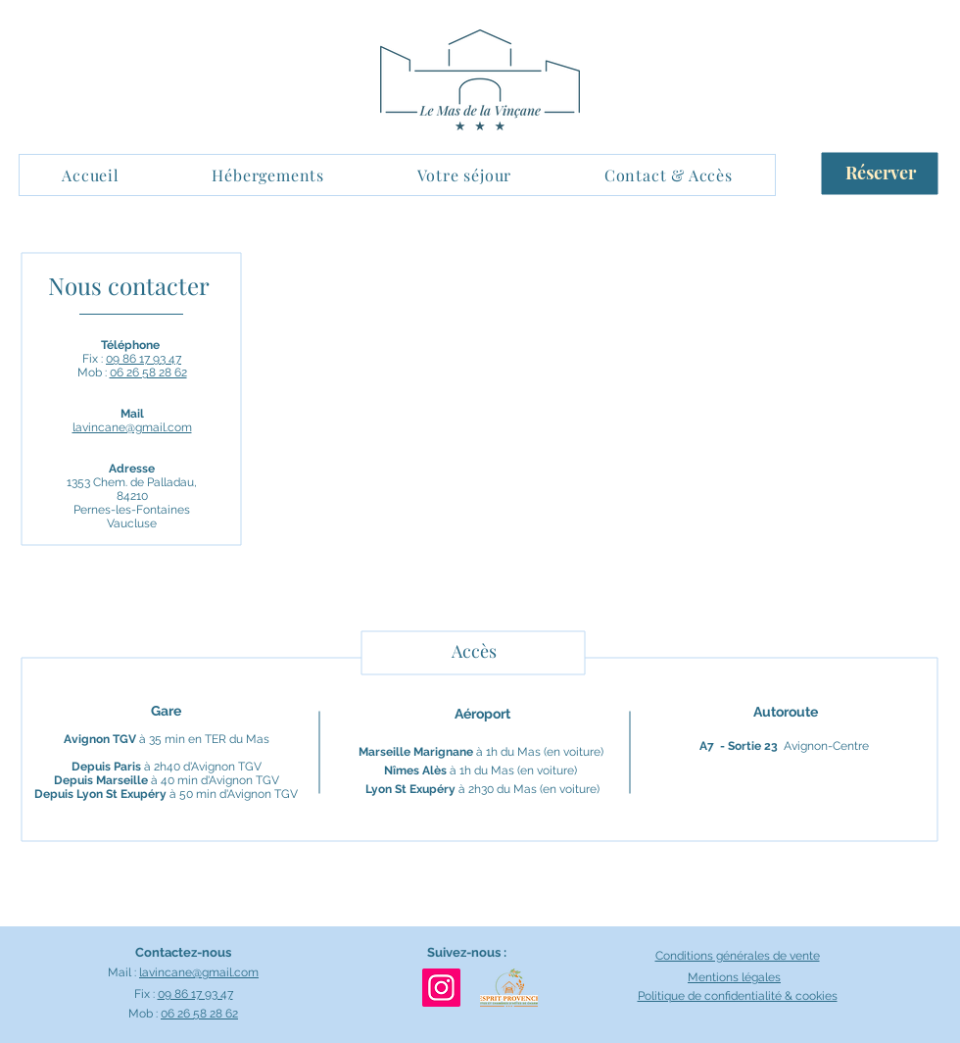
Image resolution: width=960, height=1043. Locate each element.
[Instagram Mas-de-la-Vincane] (441, 987)
